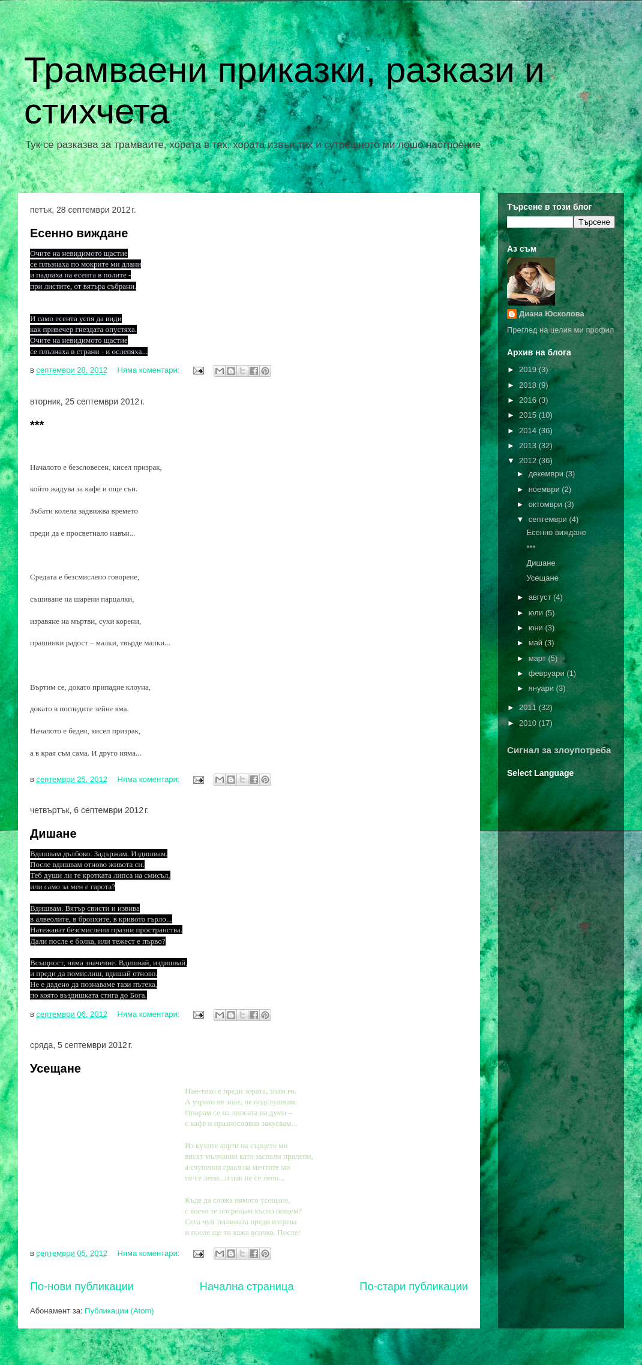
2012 (529, 460)
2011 (529, 707)
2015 (529, 414)
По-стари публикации (413, 1286)
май (537, 642)
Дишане (53, 833)
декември (547, 473)
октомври (547, 504)
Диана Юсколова (551, 313)
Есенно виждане (79, 233)
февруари (548, 673)
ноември (545, 489)
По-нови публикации (82, 1286)
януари (542, 688)
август (541, 597)
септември (549, 519)
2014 (529, 430)
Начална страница (247, 1286)
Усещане (55, 1068)
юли (537, 612)
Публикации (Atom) (119, 1310)
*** (37, 424)
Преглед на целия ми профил (560, 329)
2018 (529, 384)
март (538, 658)
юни (537, 627)
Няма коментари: (150, 370)
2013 (529, 445)
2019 (529, 369)
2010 (529, 722)
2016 (529, 399)
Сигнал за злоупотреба (559, 750)
